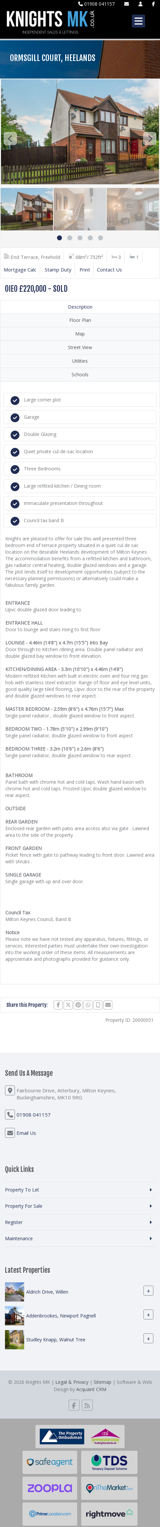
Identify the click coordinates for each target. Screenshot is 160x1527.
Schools (80, 374)
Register (14, 1222)
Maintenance (19, 1238)
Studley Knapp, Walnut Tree (55, 1339)
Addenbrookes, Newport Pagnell (61, 1316)
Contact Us (109, 269)
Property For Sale (23, 1206)
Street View (80, 347)
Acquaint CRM (91, 1389)
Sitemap (102, 1382)
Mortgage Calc (20, 269)
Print (85, 269)
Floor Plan (80, 320)
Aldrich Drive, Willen (47, 1292)
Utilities (80, 361)
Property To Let (22, 1190)
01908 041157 (96, 4)
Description (80, 307)
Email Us (26, 1133)
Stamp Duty (58, 269)
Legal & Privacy (71, 1382)
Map (80, 334)
